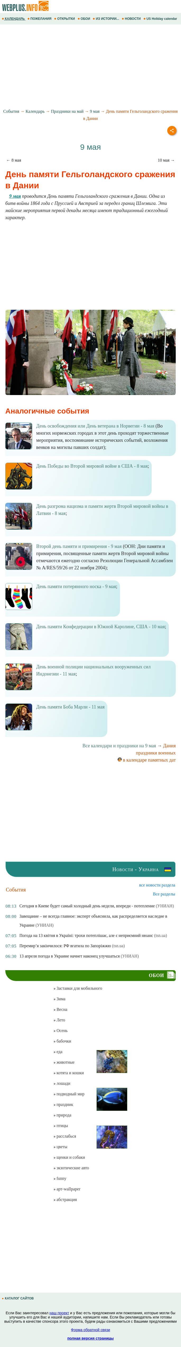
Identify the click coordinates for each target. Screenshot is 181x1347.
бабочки (62, 1041)
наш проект (59, 1313)
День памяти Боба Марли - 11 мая (70, 707)
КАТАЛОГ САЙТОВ (18, 1298)
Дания (169, 745)
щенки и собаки (69, 1157)
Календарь (35, 111)
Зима (59, 999)
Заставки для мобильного (77, 988)
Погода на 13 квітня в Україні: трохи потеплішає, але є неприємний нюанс (86, 935)
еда (57, 1051)
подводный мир (69, 1094)
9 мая (94, 111)
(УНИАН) (165, 906)
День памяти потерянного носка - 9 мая (76, 586)
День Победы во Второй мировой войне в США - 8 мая (92, 466)
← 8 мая (13, 160)
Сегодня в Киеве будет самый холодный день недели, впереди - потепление (87, 906)
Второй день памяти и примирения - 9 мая (79, 546)
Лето (59, 1020)
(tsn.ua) (160, 935)
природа (62, 1115)
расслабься (64, 1136)
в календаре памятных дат (147, 760)
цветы (60, 1146)
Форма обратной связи (90, 1330)
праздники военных (156, 752)
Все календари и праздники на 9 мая (119, 745)
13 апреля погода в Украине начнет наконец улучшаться (69, 956)
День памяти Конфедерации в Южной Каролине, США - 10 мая (100, 626)
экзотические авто (71, 1168)
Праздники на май (67, 111)
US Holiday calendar (160, 19)
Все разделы (164, 894)
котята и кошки (68, 1073)
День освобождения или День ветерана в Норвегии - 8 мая (95, 426)
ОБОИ (84, 19)
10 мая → (166, 160)
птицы (60, 1125)
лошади (61, 1083)
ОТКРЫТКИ (65, 19)
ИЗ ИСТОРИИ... (106, 19)
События (11, 111)
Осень (60, 1030)
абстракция (65, 1199)
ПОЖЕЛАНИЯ (39, 19)
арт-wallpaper (66, 1189)
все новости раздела (157, 885)
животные (64, 1062)
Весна (60, 1009)
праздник (63, 1104)
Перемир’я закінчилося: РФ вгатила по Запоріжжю (65, 946)
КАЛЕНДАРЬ (14, 19)
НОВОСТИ (132, 19)
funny (59, 1178)
